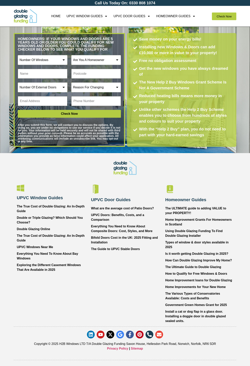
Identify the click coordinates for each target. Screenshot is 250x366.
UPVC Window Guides (87, 16)
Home (56, 16)
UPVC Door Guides (131, 16)
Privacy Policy (117, 348)
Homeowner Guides (176, 16)
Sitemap (137, 348)
